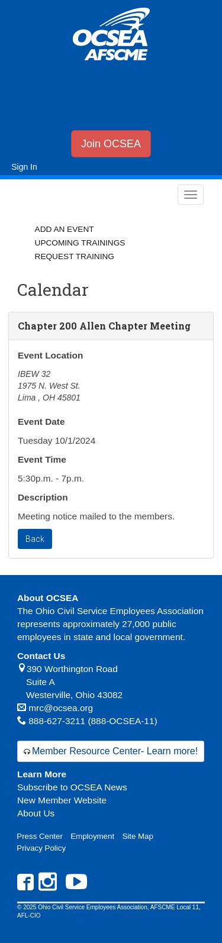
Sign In (24, 167)
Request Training (74, 256)
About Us (35, 813)
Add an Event (64, 229)
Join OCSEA (111, 144)
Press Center (40, 836)
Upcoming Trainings (80, 242)
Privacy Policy (41, 848)
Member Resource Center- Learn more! (115, 751)
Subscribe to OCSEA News (72, 787)
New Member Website (62, 800)
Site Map (137, 836)
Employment (92, 836)
